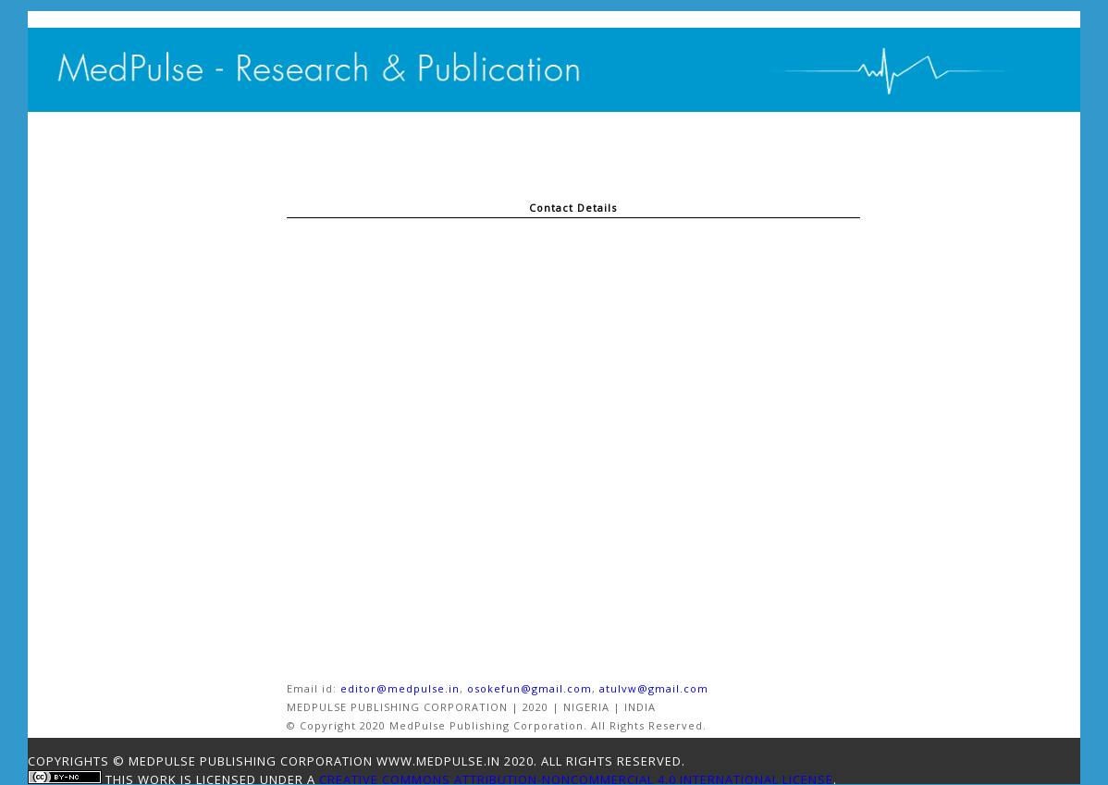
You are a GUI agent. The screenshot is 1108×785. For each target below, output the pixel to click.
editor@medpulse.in (400, 688)
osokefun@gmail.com (529, 688)
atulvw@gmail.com (653, 688)
